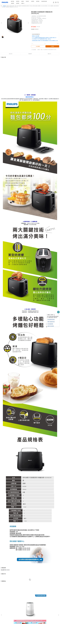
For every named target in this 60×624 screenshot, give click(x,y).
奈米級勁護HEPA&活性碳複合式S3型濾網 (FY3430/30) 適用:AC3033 (51, 597)
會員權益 (19, 608)
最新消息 (6, 613)
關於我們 (2, 613)
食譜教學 (19, 613)
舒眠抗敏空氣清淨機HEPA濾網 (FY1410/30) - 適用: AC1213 (37, 597)
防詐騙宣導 (24, 608)
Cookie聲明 (30, 608)
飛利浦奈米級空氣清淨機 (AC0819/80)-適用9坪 (9, 597)
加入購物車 (38, 46)
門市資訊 (15, 608)
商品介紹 (10, 53)
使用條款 (11, 608)
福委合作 (23, 613)
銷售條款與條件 (3, 609)
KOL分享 (10, 613)
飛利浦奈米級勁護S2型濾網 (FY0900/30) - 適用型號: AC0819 (23, 597)
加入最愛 (34, 49)
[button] (28, 23)
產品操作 (15, 613)
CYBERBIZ (28, 621)
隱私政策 (6, 608)
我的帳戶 (2, 608)
